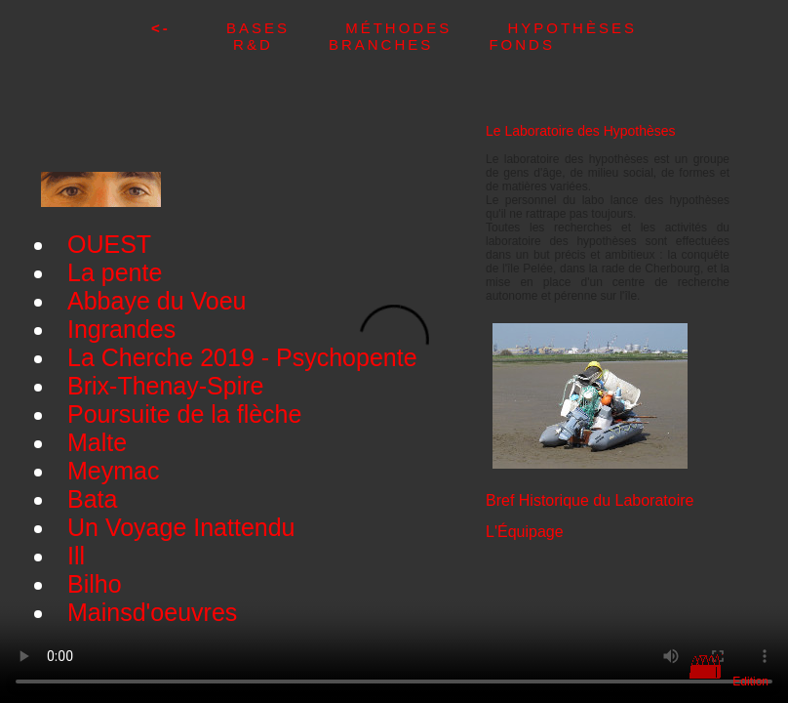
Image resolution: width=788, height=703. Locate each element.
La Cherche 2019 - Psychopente (242, 357)
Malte (97, 442)
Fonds (522, 44)
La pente (114, 272)
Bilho (94, 584)
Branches (409, 44)
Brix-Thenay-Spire (165, 385)
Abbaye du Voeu (157, 300)
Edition (750, 681)
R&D (281, 44)
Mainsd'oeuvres (152, 612)
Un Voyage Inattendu (181, 527)
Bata (92, 499)
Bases (285, 28)
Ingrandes (121, 329)
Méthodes (426, 28)
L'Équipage (525, 531)
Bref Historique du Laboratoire (589, 500)
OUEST (109, 244)
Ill (76, 555)
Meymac (113, 470)
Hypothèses (572, 28)
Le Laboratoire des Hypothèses (581, 131)
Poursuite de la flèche (184, 414)
